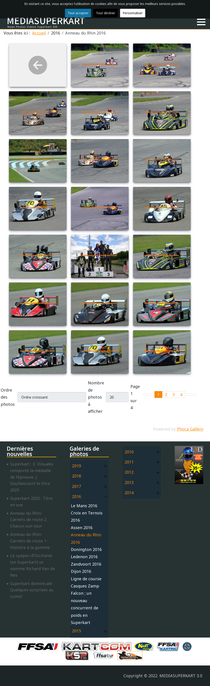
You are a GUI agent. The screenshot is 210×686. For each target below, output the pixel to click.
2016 (76, 496)
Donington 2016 (86, 549)
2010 (129, 451)
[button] (201, 22)
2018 (76, 476)
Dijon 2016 (81, 571)
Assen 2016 (81, 527)
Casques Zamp (85, 586)
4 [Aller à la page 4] (181, 394)
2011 (129, 462)
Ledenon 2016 (84, 556)
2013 (129, 482)
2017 (76, 486)
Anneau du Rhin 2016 (86, 538)
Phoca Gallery (190, 429)
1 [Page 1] (158, 394)
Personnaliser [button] (133, 13)
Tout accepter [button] (78, 13)
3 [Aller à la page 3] (173, 394)
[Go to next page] (188, 394)
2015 (76, 630)
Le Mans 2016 (84, 505)
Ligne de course (86, 578)
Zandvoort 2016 (86, 564)
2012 (129, 472)
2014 (129, 492)
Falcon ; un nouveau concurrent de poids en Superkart (84, 607)
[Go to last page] (193, 394)
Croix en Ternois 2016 (87, 516)
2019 (76, 465)
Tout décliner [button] (105, 13)
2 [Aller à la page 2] (166, 394)
